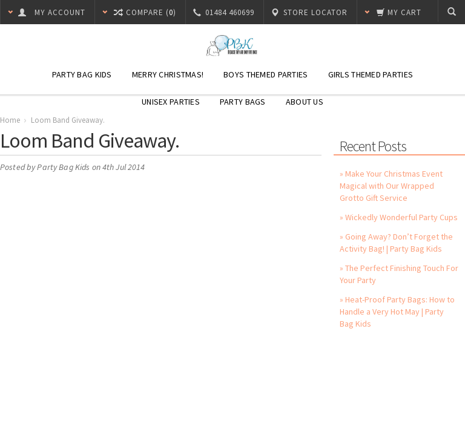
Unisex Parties (171, 101)
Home (10, 120)
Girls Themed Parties (371, 74)
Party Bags (243, 101)
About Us (304, 101)
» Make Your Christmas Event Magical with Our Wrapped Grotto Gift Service (391, 185)
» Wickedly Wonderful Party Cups (399, 217)
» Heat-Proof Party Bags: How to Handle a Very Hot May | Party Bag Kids (397, 311)
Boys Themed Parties (265, 74)
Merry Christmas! (167, 74)
